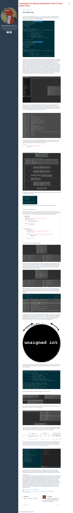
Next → (58, 504)
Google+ (35, 498)
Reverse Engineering (34, 489)
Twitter (25, 498)
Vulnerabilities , (51, 491)
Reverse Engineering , (29, 491)
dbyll (33, 511)
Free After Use (26, 492)
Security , (27, 489)
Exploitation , (37, 491)
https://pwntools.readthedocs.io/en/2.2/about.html (31, 445)
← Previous (25, 504)
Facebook (30, 498)
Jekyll (29, 511)
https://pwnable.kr (40, 16)
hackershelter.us (9, 26)
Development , (44, 491)
